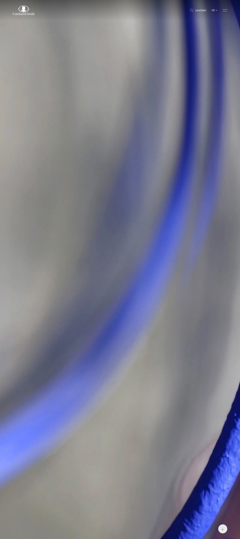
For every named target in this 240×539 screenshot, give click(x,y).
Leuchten (198, 10)
